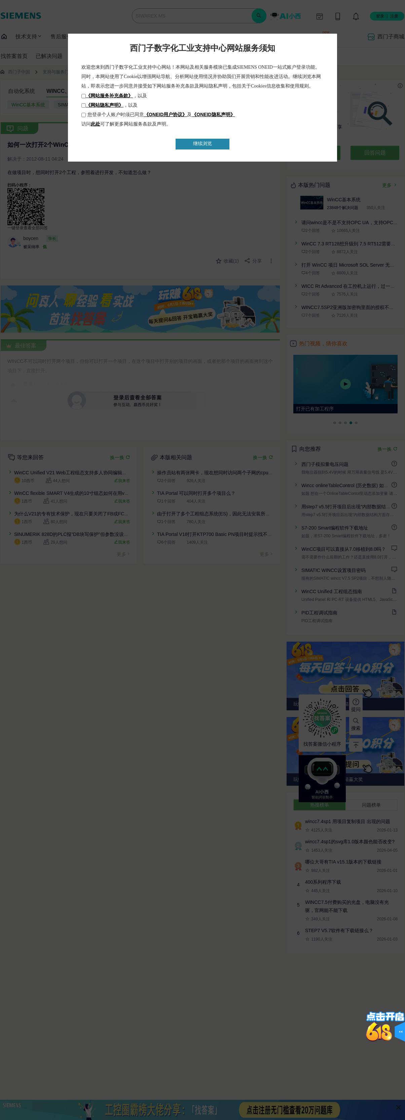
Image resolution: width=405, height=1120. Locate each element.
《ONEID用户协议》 (165, 114)
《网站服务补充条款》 (109, 95)
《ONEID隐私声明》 (213, 114)
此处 (95, 124)
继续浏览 (202, 143)
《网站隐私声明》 (104, 105)
